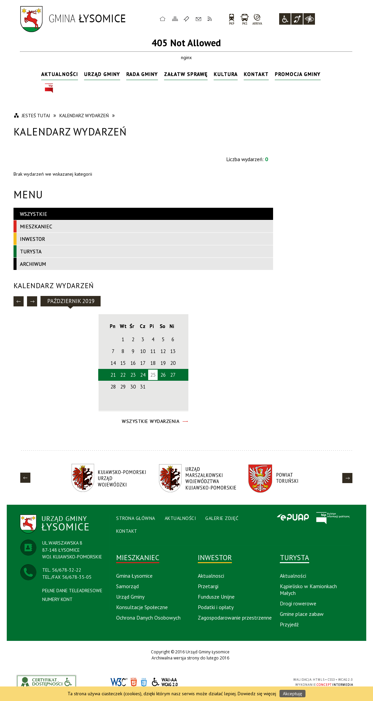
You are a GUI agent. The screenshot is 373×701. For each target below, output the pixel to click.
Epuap (293, 518)
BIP (49, 88)
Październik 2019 (71, 301)
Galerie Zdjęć (222, 518)
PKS (244, 19)
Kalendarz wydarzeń (54, 285)
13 (173, 351)
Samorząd (127, 586)
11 (153, 351)
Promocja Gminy (298, 74)
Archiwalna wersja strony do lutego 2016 (190, 658)
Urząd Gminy (102, 74)
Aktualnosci (211, 575)
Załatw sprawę (186, 74)
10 (142, 351)
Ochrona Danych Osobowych (148, 617)
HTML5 (133, 682)
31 (142, 386)
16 (133, 363)
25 (153, 375)
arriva (257, 19)
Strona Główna (135, 518)
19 (163, 363)
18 (153, 363)
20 (173, 363)
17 (142, 363)
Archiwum (33, 263)
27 (173, 375)
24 (142, 375)
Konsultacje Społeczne (142, 607)
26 (163, 375)
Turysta (31, 251)
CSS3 (144, 682)
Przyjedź (289, 624)
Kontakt (198, 19)
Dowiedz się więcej (257, 694)
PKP (231, 19)
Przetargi (208, 586)
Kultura (226, 74)
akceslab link (46, 682)
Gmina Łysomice (134, 575)
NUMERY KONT (57, 599)
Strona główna (163, 19)
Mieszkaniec (36, 226)
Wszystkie (33, 213)
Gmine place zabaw (302, 613)
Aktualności (59, 74)
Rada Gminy (142, 74)
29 (123, 386)
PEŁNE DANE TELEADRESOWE (72, 590)
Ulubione (187, 19)
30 (133, 386)
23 (133, 375)
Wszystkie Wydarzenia (150, 421)
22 (123, 375)
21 (113, 375)
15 (123, 363)
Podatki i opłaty (216, 607)
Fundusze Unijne (216, 596)
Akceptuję (292, 694)
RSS (210, 19)
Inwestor (32, 238)
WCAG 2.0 (165, 682)
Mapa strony (175, 19)
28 (113, 386)
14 (113, 363)
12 (163, 351)
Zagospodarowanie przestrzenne (235, 617)
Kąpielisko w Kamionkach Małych (308, 589)
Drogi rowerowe (298, 603)
